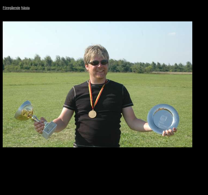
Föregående (11, 8)
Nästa (25, 8)
